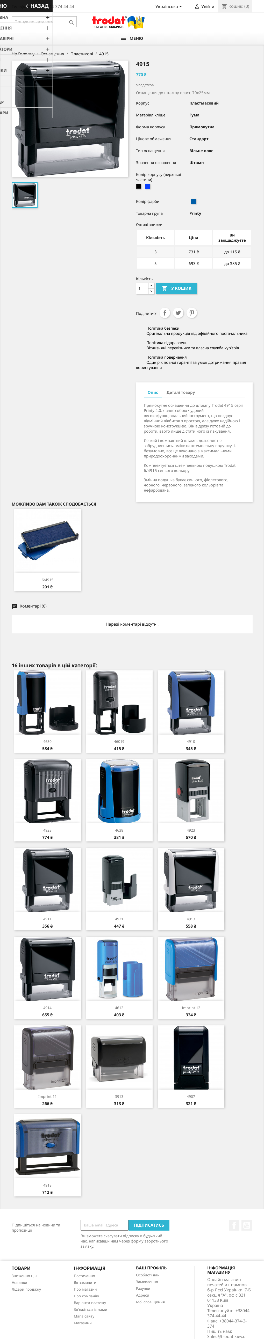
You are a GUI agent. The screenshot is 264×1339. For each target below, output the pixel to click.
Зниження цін (24, 1275)
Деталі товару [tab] (181, 392)
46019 (119, 741)
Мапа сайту (84, 1316)
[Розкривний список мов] (169, 7)
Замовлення (147, 1281)
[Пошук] (44, 21)
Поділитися (165, 313)
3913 (119, 1096)
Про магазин (85, 1289)
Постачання (84, 1275)
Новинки (19, 1282)
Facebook (234, 1225)
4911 (47, 918)
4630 (47, 741)
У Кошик (176, 288)
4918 (47, 1185)
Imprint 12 (191, 1007)
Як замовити (85, 1282)
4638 (119, 830)
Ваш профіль (151, 1268)
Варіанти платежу (90, 1302)
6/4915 (47, 579)
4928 (47, 830)
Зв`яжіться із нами (90, 1309)
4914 (47, 1007)
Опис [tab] (153, 392)
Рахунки (143, 1288)
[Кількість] (142, 288)
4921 (119, 918)
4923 (191, 830)
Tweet (178, 313)
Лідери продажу (26, 1289)
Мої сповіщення (150, 1301)
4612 (119, 1007)
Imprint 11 (47, 1096)
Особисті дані (148, 1275)
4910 (191, 741)
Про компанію (86, 1295)
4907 (191, 1096)
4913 (191, 918)
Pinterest (192, 313)
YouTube (246, 1225)
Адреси (142, 1295)
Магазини (83, 1322)
